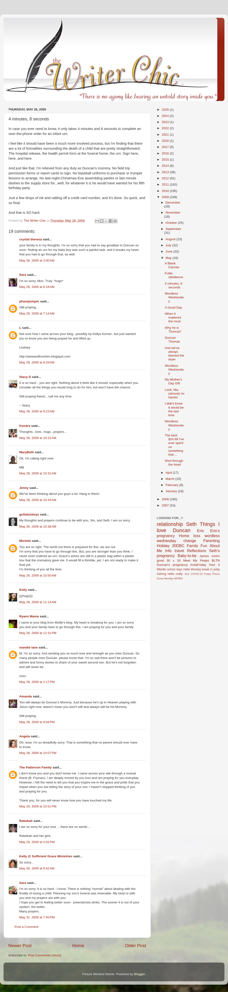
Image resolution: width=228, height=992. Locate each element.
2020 (166, 141)
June (169, 251)
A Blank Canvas (172, 265)
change (189, 541)
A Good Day (173, 307)
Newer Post (20, 945)
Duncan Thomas (172, 339)
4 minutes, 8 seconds (173, 285)
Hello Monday (192, 569)
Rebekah (26, 821)
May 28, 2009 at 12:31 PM (37, 633)
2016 (166, 153)
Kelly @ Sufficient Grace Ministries (45, 856)
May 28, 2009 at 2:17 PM (37, 682)
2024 (166, 116)
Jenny (23, 488)
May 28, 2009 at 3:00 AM (36, 260)
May (169, 258)
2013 (166, 172)
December (173, 202)
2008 (166, 499)
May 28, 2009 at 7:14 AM (36, 313)
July (169, 245)
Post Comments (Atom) (44, 955)
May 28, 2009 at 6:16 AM (36, 287)
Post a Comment (26, 927)
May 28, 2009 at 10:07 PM (37, 753)
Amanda (25, 696)
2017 (166, 147)
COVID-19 (197, 573)
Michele (25, 541)
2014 (166, 165)
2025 (166, 109)
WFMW (178, 578)
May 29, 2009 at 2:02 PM (37, 842)
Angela (24, 736)
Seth (191, 524)
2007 (166, 505)
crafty (179, 574)
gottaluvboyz (29, 514)
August (171, 239)
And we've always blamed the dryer (174, 353)
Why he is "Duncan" (173, 329)
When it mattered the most (173, 317)
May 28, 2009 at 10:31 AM (37, 473)
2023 (166, 122)
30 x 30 (173, 560)
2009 (166, 197)
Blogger (139, 974)
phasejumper (29, 301)
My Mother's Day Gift (173, 381)
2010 (166, 191)
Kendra (24, 426)
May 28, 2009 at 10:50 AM (37, 575)
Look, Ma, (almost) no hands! (175, 393)
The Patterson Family (35, 767)
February (172, 485)
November (173, 212)
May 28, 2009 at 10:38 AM (37, 526)
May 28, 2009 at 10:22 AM (37, 438)
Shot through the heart (174, 462)
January (172, 491)
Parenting (211, 541)
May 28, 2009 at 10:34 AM (37, 500)
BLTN (216, 560)
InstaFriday (198, 565)
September (173, 229)
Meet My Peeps (196, 560)
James (204, 556)
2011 (166, 184)
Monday (168, 578)
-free (186, 573)
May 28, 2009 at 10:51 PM (37, 806)
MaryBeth (26, 452)
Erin (200, 531)
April (169, 472)
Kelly (23, 589)
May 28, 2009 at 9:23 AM (36, 411)
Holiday (163, 546)
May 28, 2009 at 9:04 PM (37, 722)
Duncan (181, 530)
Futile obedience (174, 275)
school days (174, 569)
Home (78, 945)
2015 (166, 159)
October (172, 222)
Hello (171, 574)
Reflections (196, 550)
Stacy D (25, 377)
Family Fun (197, 546)
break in (207, 569)
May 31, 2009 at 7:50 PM (37, 917)
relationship (170, 524)
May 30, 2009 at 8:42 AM (36, 868)
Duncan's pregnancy (172, 565)
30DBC (178, 546)
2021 (166, 134)
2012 (166, 178)
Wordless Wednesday (174, 297)
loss (196, 536)
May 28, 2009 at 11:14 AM (37, 602)
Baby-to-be (187, 555)
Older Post (135, 945)
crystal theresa (30, 239)
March (170, 479)
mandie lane (28, 647)
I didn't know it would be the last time (174, 409)
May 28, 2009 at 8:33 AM (36, 362)
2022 (166, 128)
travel (179, 550)
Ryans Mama (29, 616)
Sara (22, 275)
